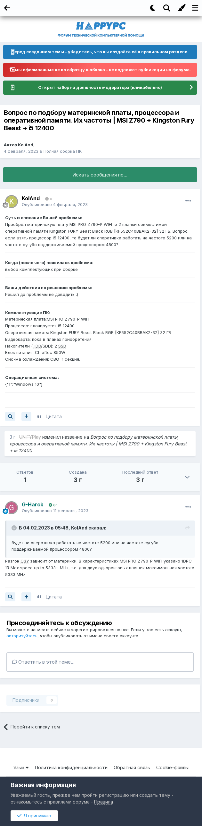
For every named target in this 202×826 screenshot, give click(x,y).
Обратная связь (132, 767)
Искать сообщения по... (99, 175)
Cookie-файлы (172, 767)
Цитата (54, 416)
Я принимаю (34, 816)
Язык (20, 767)
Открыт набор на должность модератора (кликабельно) (100, 87)
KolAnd (25, 144)
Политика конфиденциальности (71, 767)
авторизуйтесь (21, 635)
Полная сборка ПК (63, 151)
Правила (103, 801)
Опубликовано (55, 204)
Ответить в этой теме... (43, 662)
